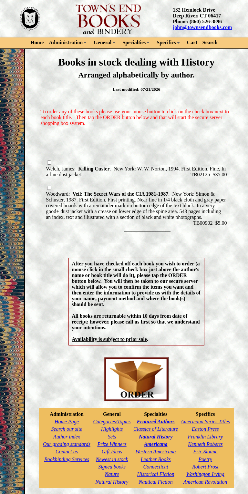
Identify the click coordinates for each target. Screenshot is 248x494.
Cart (192, 42)
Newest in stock (112, 459)
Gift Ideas (112, 451)
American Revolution (205, 482)
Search (210, 42)
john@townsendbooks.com (202, 27)
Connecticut (155, 466)
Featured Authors (156, 421)
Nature (112, 474)
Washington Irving (205, 474)
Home (37, 42)
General (102, 42)
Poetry (205, 459)
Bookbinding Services (66, 459)
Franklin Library (205, 436)
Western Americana (156, 451)
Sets (112, 436)
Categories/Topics (112, 421)
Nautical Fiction (155, 482)
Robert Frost (205, 466)
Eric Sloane (205, 451)
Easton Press (205, 429)
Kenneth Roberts (205, 444)
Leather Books (156, 459)
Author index (66, 436)
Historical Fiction (155, 474)
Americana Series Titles (205, 421)
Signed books (112, 466)
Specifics (166, 42)
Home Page (67, 421)
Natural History (112, 482)
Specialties (134, 42)
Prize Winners (111, 444)
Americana (156, 444)
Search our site (66, 429)
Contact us (67, 451)
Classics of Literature (155, 429)
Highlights (112, 429)
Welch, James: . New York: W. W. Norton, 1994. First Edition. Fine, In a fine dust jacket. (136, 168)
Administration (66, 42)
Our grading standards (66, 444)
